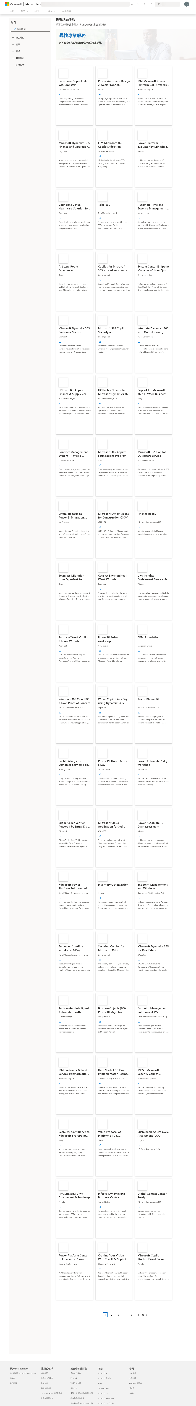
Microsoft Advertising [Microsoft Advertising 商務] (106, 1398)
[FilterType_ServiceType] (13, 58)
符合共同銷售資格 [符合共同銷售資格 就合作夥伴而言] (77, 1398)
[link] (74, 95)
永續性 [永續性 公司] (131, 1393)
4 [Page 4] (125, 1314)
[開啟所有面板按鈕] (10, 11)
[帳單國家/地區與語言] (167, 4)
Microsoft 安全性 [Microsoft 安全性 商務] (104, 1378)
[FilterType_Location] (13, 37)
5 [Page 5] (131, 1314)
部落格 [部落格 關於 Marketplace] (12, 1378)
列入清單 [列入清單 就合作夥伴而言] (74, 1378)
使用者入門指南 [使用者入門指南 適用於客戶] (47, 1378)
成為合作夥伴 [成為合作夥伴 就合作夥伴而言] (76, 1373)
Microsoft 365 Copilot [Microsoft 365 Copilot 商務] (106, 1403)
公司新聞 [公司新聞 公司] (132, 1378)
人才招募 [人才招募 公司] (132, 1373)
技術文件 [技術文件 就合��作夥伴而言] (74, 1388)
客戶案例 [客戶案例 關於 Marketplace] (13, 1383)
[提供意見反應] (132, 4)
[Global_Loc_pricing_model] (13, 65)
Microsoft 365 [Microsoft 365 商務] (103, 1393)
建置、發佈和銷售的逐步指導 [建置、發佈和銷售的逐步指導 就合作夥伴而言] (82, 1393)
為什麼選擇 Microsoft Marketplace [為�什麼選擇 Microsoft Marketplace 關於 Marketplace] (23, 1373)
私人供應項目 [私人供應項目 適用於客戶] (46, 1388)
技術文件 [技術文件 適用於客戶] (44, 1383)
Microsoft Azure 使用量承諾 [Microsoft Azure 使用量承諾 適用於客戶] (51, 1393)
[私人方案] (150, 4)
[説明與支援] (138, 4)
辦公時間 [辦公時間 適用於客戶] (44, 1373)
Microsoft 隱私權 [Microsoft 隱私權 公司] (135, 1383)
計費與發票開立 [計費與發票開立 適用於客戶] (47, 1398)
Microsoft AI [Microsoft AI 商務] (102, 1373)
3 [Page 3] (118, 1314)
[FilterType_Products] (13, 44)
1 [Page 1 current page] (105, 1314)
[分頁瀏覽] (126, 1317)
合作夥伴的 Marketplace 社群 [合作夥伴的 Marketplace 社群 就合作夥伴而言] (82, 1403)
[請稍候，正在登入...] (186, 4)
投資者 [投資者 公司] (131, 1388)
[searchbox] (33, 29)
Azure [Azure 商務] (100, 1383)
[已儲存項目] (144, 4)
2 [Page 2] (111, 1314)
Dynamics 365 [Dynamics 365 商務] (103, 1388)
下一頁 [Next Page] (141, 1314)
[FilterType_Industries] (13, 51)
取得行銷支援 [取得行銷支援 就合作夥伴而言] (76, 1383)
